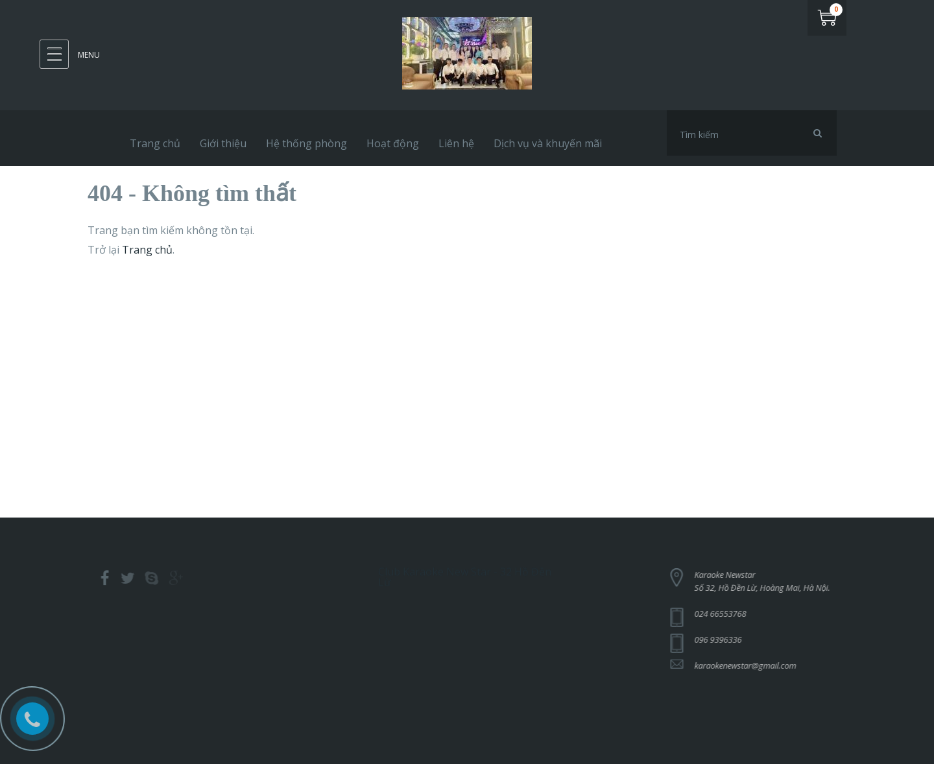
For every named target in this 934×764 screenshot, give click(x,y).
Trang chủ (147, 250)
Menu (89, 54)
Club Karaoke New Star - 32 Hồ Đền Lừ (464, 574)
